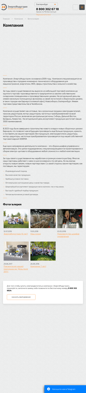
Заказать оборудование (21, 297)
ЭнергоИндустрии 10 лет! (16, 234)
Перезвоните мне (43, 14)
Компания (18, 19)
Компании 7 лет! (38, 266)
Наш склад (35, 234)
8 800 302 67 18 (47, 9)
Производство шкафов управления (68, 235)
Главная (6, 19)
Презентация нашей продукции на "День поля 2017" (16, 269)
